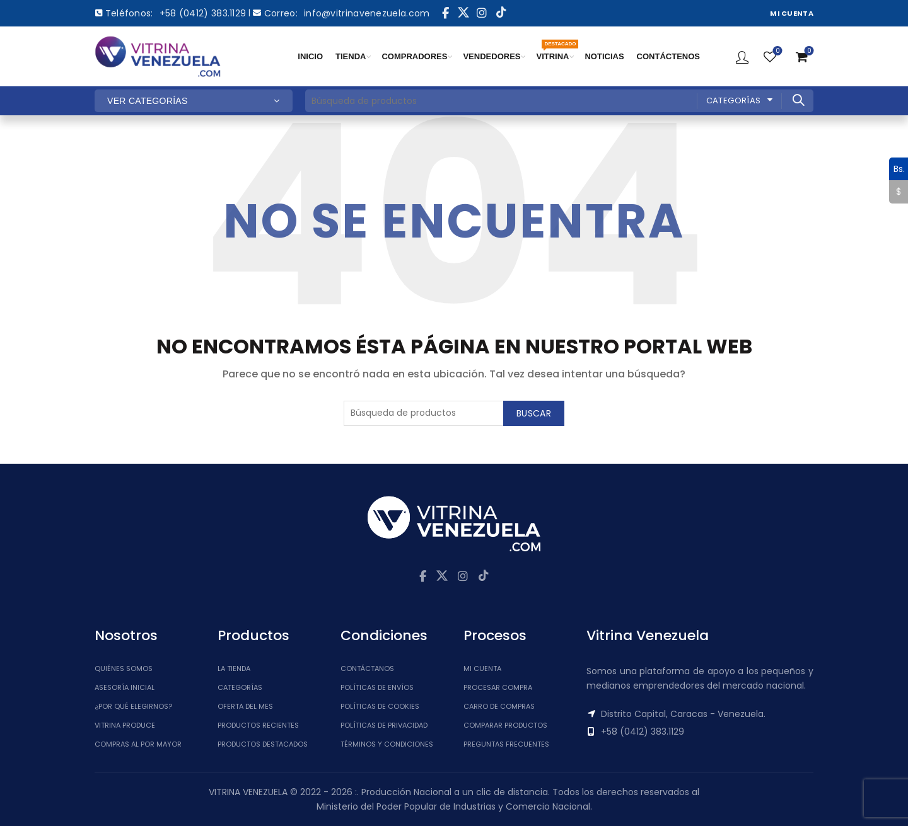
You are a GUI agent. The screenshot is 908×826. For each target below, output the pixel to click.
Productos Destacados (263, 744)
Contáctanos (367, 668)
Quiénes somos (124, 668)
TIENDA (350, 56)
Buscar (797, 100)
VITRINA (555, 50)
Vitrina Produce (125, 725)
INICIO (310, 56)
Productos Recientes (258, 725)
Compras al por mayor (138, 744)
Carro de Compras (499, 706)
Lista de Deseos (776, 51)
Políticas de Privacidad (384, 725)
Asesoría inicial (124, 687)
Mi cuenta (482, 668)
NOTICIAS (604, 56)
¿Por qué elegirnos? (133, 706)
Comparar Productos (505, 725)
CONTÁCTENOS (668, 56)
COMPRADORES (414, 56)
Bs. (897, 169)
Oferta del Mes (245, 706)
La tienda (234, 668)
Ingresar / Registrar (742, 56)
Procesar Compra (497, 687)
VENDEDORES (491, 56)
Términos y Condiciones (386, 744)
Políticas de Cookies (379, 706)
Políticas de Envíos (377, 687)
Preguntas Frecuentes (506, 744)
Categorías (733, 100)
